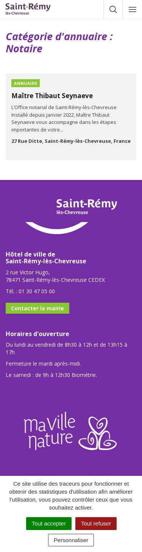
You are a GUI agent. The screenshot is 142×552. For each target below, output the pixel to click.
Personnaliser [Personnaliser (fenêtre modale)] (71, 540)
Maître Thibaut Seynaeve (52, 95)
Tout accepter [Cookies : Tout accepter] (49, 523)
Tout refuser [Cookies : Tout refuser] (96, 523)
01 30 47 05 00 (37, 291)
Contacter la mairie (37, 308)
